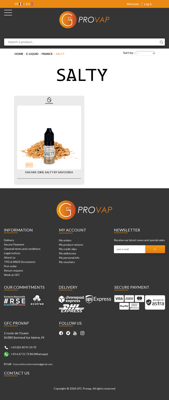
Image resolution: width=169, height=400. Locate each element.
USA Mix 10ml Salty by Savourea (49, 172)
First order (10, 266)
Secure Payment (14, 244)
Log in (148, 4)
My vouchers (67, 262)
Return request (13, 270)
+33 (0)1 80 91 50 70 (23, 347)
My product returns (71, 244)
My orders (65, 240)
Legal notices (12, 253)
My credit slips (68, 249)
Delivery (9, 240)
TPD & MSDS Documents (19, 261)
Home (19, 53)
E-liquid (32, 53)
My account (72, 230)
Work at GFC (12, 274)
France (47, 53)
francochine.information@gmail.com (33, 364)
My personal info (69, 257)
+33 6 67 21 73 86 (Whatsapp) (29, 354)
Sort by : (128, 52)
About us (9, 257)
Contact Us (16, 373)
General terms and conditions (22, 248)
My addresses (67, 253)
